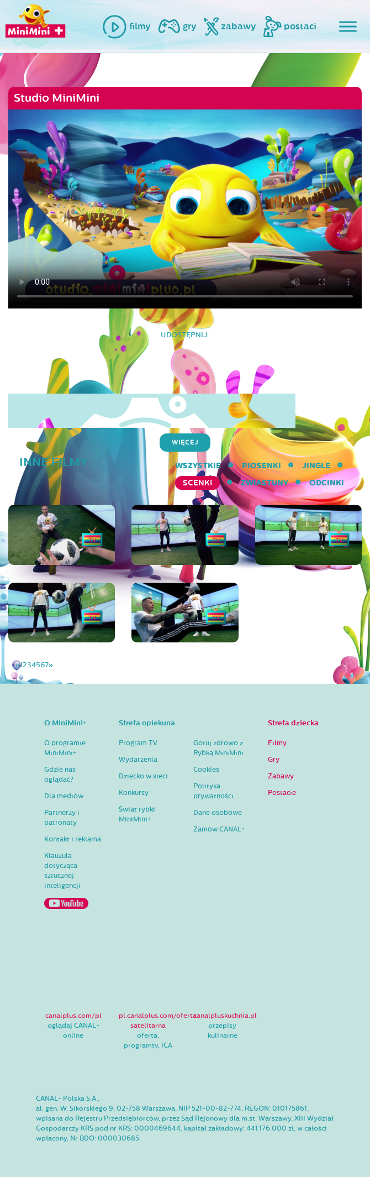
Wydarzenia (138, 759)
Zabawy (281, 776)
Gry (273, 759)
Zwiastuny (264, 483)
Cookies (206, 769)
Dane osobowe (217, 812)
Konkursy (134, 792)
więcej (185, 442)
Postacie (282, 792)
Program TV (138, 743)
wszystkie (198, 466)
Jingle (316, 466)
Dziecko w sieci (143, 776)
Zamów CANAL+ (219, 829)
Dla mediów (63, 796)
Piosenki (261, 466)
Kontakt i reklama (72, 839)
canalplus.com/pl (73, 1015)
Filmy (277, 743)
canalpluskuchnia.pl (225, 1015)
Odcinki (326, 483)
